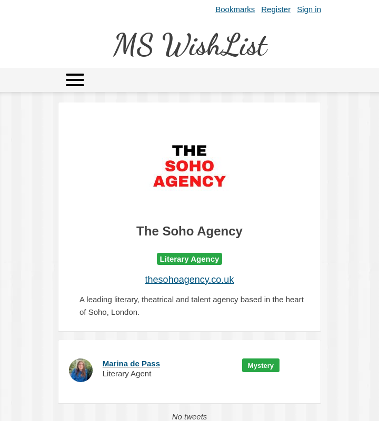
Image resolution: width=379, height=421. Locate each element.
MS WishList (189, 44)
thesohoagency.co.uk (189, 279)
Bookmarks (235, 9)
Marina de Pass (131, 363)
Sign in (309, 9)
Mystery (261, 365)
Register (276, 9)
